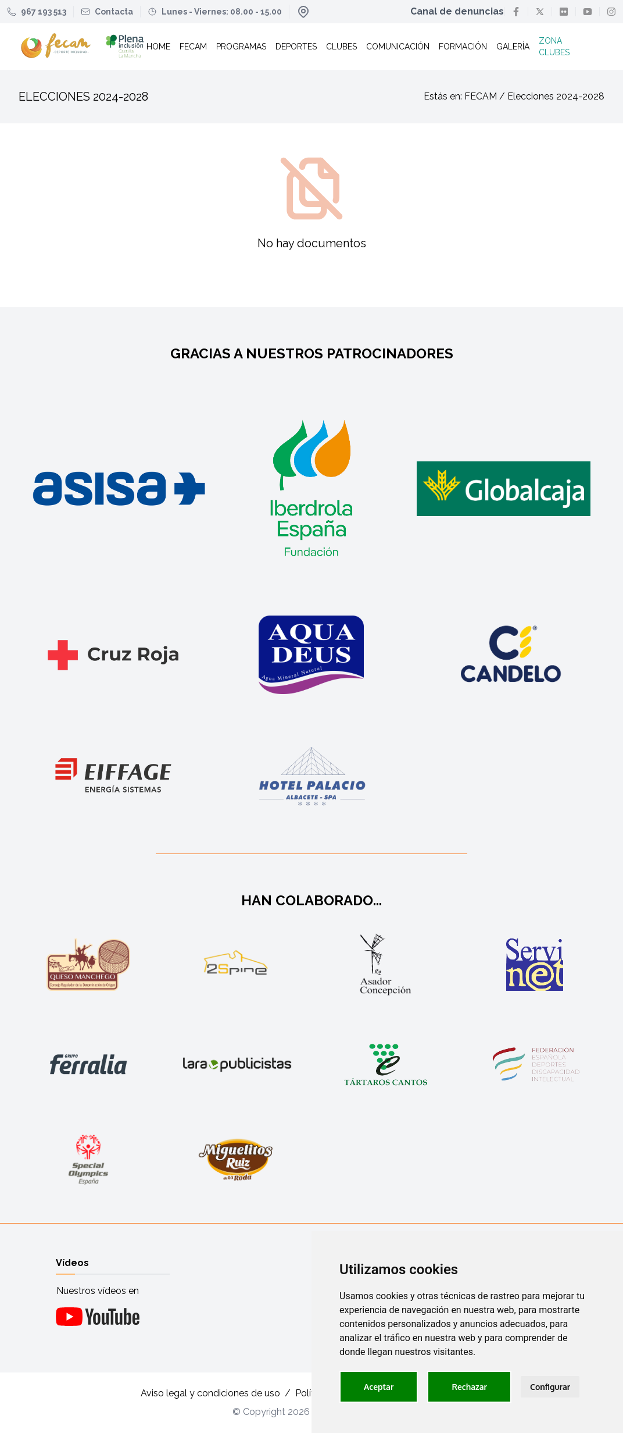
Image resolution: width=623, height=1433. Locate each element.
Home (158, 46)
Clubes (341, 46)
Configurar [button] (550, 1387)
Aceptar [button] (378, 1387)
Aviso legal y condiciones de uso (210, 1393)
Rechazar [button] (469, 1387)
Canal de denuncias (457, 11)
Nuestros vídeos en (97, 1290)
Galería (512, 46)
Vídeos (72, 1262)
